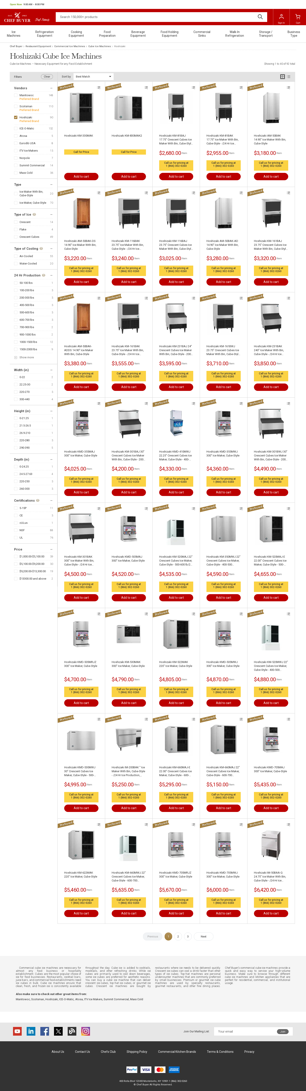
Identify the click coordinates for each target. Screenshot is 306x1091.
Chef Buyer (16, 46)
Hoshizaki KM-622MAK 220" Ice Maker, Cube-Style (80, 874)
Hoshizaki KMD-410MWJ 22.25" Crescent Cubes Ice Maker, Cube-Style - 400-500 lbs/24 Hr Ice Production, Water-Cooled (175, 455)
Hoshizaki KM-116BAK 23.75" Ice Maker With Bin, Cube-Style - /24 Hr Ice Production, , (128, 245)
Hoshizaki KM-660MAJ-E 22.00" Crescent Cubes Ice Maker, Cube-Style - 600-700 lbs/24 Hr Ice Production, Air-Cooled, (175, 771)
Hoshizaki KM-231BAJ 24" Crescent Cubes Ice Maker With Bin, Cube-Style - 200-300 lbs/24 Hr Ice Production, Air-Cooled (175, 350)
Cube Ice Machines (99, 46)
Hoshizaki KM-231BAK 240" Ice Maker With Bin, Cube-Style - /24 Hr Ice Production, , (269, 350)
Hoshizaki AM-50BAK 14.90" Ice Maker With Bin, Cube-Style (270, 139)
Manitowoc (27, 95)
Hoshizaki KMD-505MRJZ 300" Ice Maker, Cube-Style (80, 664)
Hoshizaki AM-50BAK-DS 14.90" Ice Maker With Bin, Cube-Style (80, 244)
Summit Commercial (32, 165)
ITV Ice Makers (29, 150)
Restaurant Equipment (38, 46)
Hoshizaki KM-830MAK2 (127, 135)
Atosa (23, 135)
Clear (47, 76)
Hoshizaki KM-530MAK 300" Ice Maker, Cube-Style (128, 664)
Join (282, 1031)
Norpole (25, 158)
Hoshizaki (26, 117)
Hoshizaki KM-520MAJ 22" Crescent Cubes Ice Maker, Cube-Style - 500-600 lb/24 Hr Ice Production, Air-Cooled (176, 561)
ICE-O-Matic (27, 128)
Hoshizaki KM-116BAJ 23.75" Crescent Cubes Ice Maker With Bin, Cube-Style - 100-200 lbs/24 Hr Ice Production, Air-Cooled (176, 245)
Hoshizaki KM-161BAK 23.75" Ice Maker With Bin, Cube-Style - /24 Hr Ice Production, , (128, 350)
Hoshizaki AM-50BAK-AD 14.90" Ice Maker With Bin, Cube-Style (222, 244)
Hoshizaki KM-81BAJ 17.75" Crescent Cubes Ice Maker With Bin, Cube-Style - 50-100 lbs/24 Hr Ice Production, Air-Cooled (176, 139)
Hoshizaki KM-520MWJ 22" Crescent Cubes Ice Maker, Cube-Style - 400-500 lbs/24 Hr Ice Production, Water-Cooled (271, 666)
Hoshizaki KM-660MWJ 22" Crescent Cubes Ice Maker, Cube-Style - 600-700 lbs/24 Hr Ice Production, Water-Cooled (129, 877)
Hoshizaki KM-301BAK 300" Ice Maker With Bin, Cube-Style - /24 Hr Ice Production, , (79, 561)
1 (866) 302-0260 (176, 165)
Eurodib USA (28, 143)
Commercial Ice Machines (69, 46)
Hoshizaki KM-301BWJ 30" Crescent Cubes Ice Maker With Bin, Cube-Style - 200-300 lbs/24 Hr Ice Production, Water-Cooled (270, 455)
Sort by (66, 76)
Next (203, 936)
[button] (27, 4)
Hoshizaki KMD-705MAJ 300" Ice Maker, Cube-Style (270, 769)
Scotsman (26, 106)
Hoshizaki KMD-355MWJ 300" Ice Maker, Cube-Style (222, 453)
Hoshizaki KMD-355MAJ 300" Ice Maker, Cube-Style (80, 453)
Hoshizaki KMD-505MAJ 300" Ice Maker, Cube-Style (128, 558)
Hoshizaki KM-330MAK (78, 135)
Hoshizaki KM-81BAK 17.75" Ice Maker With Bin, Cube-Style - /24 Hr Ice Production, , (222, 139)
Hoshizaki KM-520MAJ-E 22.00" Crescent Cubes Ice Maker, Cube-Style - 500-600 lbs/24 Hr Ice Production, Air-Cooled (270, 561)
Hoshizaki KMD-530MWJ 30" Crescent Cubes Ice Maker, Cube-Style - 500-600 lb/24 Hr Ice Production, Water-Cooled (80, 771)
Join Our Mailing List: (196, 1031)
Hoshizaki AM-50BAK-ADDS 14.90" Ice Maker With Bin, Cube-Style (78, 350)
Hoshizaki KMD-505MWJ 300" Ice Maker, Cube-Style (222, 664)
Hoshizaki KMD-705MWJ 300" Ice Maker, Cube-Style (222, 874)
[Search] (161, 17)
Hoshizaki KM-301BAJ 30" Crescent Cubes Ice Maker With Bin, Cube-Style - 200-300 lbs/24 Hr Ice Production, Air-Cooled (128, 455)
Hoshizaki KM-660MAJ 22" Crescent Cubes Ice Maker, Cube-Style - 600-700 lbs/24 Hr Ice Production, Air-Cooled (223, 771)
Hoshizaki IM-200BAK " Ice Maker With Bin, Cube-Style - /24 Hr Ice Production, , (128, 771)
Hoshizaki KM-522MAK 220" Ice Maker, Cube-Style (175, 664)
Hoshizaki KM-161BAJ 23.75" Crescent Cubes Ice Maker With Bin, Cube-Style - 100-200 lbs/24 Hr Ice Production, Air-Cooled (270, 245)
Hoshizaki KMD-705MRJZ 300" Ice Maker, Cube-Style (175, 874)
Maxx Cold (26, 172)
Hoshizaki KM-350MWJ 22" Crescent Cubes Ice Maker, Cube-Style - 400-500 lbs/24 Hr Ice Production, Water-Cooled (223, 561)
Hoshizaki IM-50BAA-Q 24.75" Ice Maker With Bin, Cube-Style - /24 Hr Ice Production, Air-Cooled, (270, 877)
